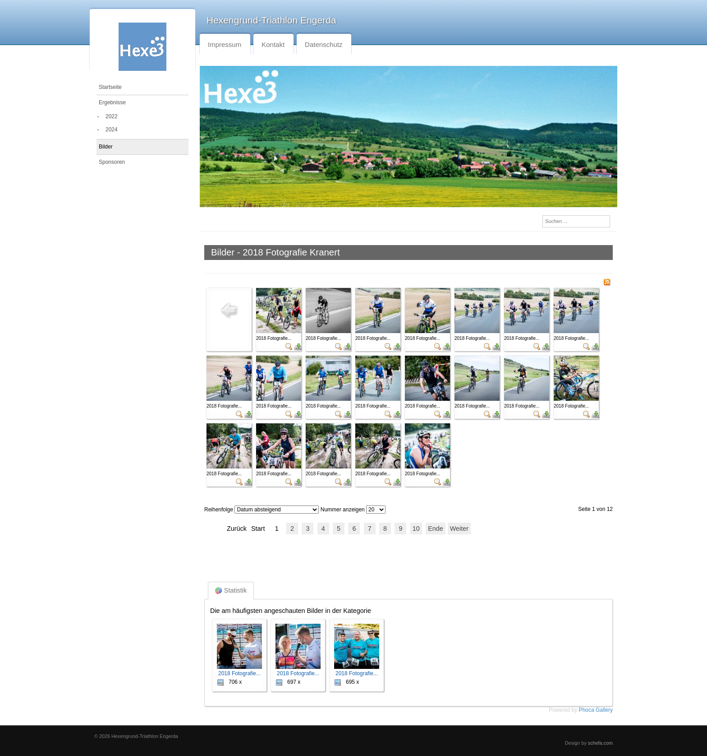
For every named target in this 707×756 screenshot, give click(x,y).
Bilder (106, 147)
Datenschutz (323, 44)
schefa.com (600, 743)
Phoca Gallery (596, 710)
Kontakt (273, 44)
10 (416, 528)
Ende (435, 528)
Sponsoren (112, 162)
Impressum (224, 44)
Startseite (110, 87)
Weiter (459, 528)
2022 (112, 116)
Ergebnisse (112, 102)
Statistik (231, 590)
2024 (112, 129)
